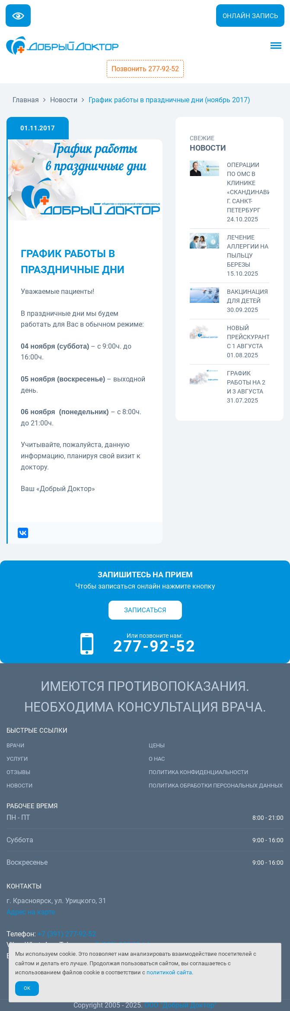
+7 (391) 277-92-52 (67, 934)
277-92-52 (154, 646)
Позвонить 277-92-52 (145, 69)
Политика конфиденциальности (198, 772)
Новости (19, 785)
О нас (157, 759)
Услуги (17, 759)
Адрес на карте (30, 912)
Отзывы (18, 772)
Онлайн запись (250, 16)
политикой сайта (169, 972)
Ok (27, 988)
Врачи (15, 745)
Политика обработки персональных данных (216, 785)
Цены (157, 745)
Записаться (145, 610)
